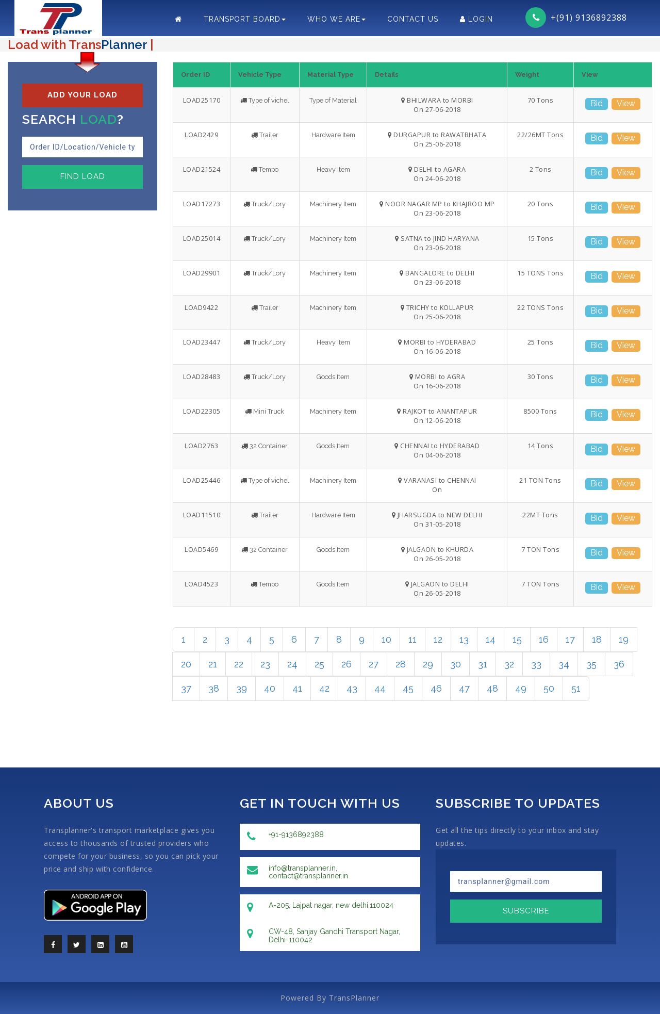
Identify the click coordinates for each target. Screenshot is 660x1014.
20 (186, 664)
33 (536, 664)
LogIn (476, 19)
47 (464, 688)
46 (436, 688)
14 (491, 639)
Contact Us (412, 19)
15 (517, 639)
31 (482, 664)
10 (386, 639)
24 (292, 664)
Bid (596, 103)
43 (351, 688)
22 (238, 664)
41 (297, 688)
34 (563, 664)
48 (492, 688)
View (626, 103)
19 (624, 639)
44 (380, 688)
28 (400, 664)
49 (520, 688)
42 (324, 688)
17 (570, 639)
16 (544, 639)
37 (186, 688)
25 (319, 664)
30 (455, 664)
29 (428, 664)
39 (241, 688)
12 (438, 639)
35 (591, 664)
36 (619, 664)
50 (548, 688)
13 (464, 639)
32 (509, 664)
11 (412, 639)
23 (265, 664)
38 (213, 688)
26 (346, 664)
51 (576, 688)
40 (269, 688)
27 (373, 664)
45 (408, 688)
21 (212, 664)
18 (597, 639)
